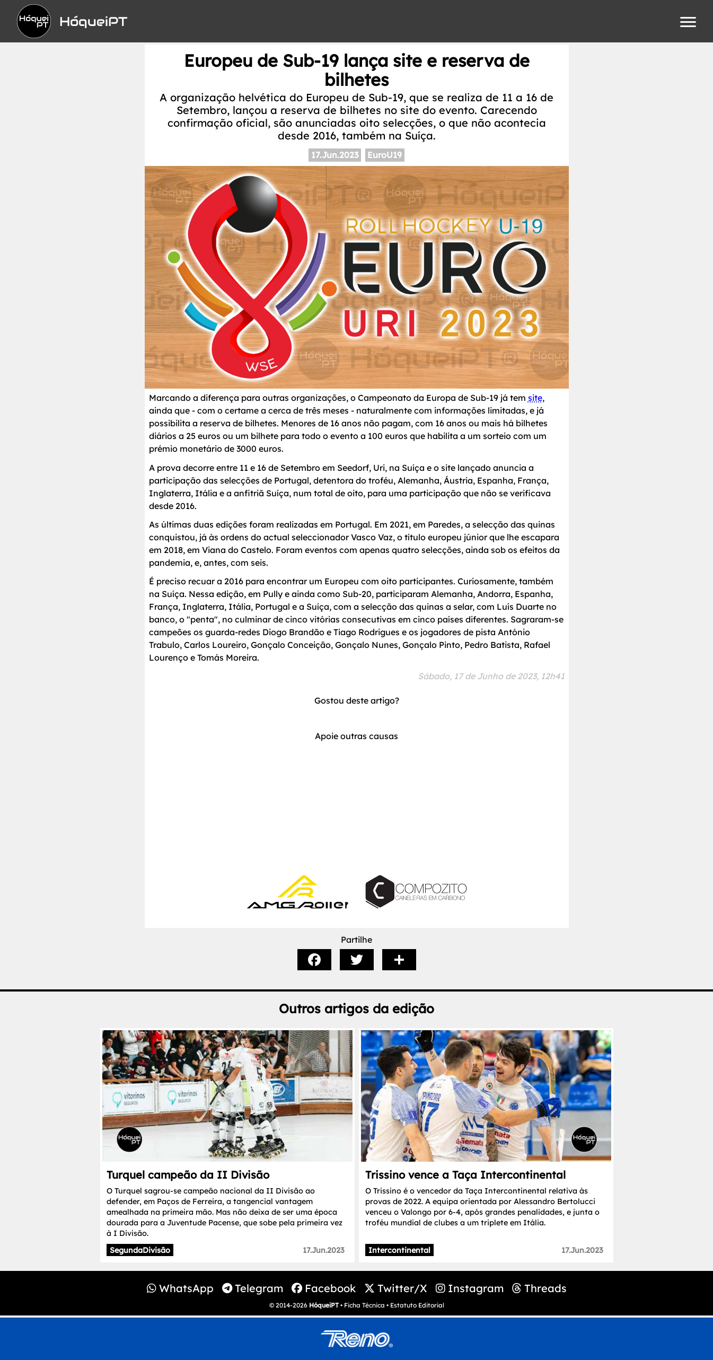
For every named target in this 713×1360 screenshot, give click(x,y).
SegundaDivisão (140, 1250)
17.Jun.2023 (334, 155)
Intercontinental (399, 1250)
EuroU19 (384, 155)
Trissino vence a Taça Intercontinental (465, 1174)
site (535, 397)
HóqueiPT (324, 1305)
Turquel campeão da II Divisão (188, 1174)
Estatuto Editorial (417, 1305)
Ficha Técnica (364, 1305)
